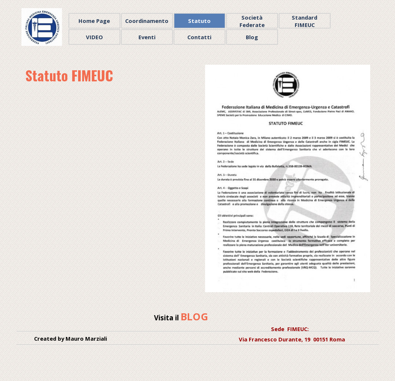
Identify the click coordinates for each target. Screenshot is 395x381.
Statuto (199, 20)
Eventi (146, 37)
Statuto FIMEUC (69, 75)
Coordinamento (146, 20)
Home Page (94, 20)
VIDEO (94, 37)
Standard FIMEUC (304, 21)
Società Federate (252, 21)
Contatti (199, 37)
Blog (252, 37)
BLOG (194, 316)
